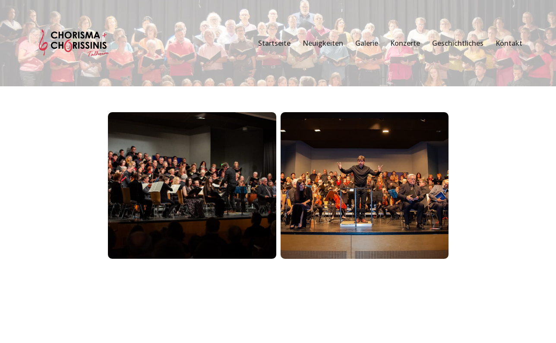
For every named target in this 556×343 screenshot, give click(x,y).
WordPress (126, 326)
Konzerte (405, 43)
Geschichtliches (457, 43)
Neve (40, 326)
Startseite (274, 43)
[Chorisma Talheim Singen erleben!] (75, 43)
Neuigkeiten (323, 43)
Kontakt (509, 43)
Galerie (366, 43)
